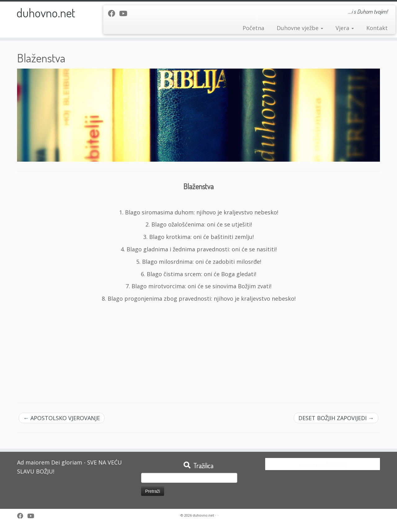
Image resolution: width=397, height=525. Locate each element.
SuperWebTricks (311, 464)
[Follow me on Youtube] (125, 13)
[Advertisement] (198, 350)
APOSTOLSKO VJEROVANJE (61, 418)
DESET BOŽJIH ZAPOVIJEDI (336, 418)
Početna (253, 28)
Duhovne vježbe (300, 28)
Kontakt (377, 28)
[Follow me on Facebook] (113, 13)
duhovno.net (45, 12)
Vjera (345, 28)
